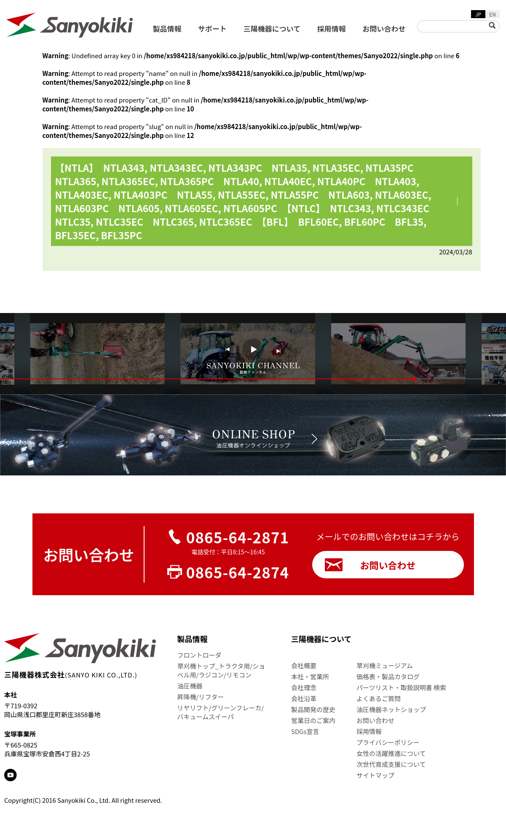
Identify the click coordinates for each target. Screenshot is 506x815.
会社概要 (303, 665)
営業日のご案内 (313, 720)
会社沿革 (303, 698)
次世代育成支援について (391, 764)
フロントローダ (199, 654)
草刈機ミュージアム (384, 665)
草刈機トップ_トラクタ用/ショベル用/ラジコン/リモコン (221, 670)
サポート (212, 28)
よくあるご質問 (378, 698)
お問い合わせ (384, 28)
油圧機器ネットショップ (391, 709)
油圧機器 (190, 685)
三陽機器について (272, 28)
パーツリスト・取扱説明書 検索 (401, 687)
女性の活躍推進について (391, 753)
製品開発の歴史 (313, 709)
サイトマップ (375, 775)
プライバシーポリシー (388, 742)
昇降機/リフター (200, 696)
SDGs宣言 (305, 731)
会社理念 (303, 687)
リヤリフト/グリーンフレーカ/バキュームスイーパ (220, 712)
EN (492, 14)
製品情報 (167, 28)
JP (478, 14)
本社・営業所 (310, 676)
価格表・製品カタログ (388, 676)
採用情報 (331, 28)
